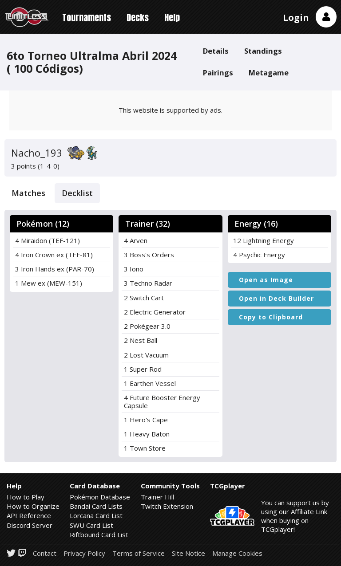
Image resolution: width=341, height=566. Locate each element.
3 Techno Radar (148, 283)
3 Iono (133, 268)
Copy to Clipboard (271, 317)
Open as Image (266, 279)
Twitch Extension (167, 506)
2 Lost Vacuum (146, 354)
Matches (28, 193)
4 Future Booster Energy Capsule (162, 401)
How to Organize (33, 506)
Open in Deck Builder (276, 298)
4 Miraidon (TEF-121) (47, 240)
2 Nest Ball (140, 340)
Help (172, 17)
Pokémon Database (100, 496)
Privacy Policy (84, 553)
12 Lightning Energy (263, 240)
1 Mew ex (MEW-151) (48, 283)
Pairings (218, 72)
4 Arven (135, 240)
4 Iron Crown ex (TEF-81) (54, 254)
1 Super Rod (143, 369)
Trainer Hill (157, 496)
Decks (138, 17)
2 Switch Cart (144, 297)
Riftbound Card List (99, 534)
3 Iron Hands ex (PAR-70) (54, 268)
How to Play (25, 496)
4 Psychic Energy (259, 254)
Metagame (269, 72)
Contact (44, 553)
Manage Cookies (237, 553)
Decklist (77, 193)
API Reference (29, 515)
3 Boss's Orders (149, 254)
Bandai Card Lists (96, 506)
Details (216, 51)
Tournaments (86, 17)
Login (296, 18)
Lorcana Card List (96, 515)
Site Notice (188, 553)
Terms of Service (138, 553)
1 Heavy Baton (147, 433)
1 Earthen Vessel (150, 383)
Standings (263, 51)
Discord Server (29, 525)
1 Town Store (145, 448)
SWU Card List (91, 525)
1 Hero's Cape (146, 419)
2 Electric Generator (155, 311)
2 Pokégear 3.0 (147, 326)
